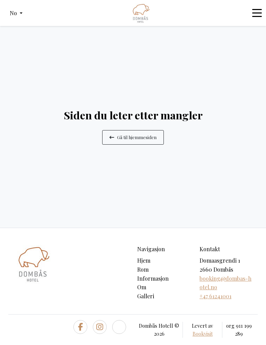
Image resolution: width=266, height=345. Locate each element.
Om (141, 287)
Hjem (143, 260)
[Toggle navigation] (257, 13)
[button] (16, 13)
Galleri (145, 296)
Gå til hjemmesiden (133, 137)
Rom (143, 269)
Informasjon (153, 278)
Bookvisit (203, 333)
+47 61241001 (215, 296)
